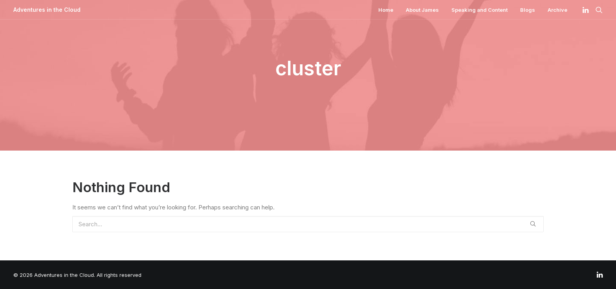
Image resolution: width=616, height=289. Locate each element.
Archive (557, 10)
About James (422, 10)
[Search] (597, 10)
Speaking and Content (479, 10)
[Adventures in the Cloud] (47, 10)
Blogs (527, 10)
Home (385, 10)
